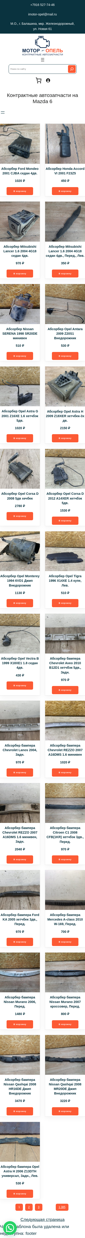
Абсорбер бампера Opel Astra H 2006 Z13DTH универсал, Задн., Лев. (20, 1172)
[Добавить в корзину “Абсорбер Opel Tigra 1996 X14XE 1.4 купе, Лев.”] (65, 603)
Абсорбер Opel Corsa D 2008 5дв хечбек (20, 496)
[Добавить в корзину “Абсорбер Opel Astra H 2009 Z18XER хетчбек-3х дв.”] (65, 438)
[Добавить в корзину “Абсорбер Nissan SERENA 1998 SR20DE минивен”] (20, 356)
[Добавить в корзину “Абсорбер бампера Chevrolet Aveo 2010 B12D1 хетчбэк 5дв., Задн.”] (65, 690)
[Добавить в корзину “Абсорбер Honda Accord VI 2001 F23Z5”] (65, 191)
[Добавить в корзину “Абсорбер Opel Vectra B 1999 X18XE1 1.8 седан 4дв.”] (20, 686)
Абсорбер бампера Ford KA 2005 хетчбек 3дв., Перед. (20, 920)
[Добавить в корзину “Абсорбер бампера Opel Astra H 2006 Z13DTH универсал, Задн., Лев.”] (20, 1195)
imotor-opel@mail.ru (42, 14)
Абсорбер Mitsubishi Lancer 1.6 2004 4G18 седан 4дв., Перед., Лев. (65, 251)
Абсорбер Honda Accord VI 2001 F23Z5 (65, 171)
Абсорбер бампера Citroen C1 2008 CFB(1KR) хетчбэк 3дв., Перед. (65, 835)
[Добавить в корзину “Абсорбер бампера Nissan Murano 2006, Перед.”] (20, 1025)
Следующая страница (42, 1220)
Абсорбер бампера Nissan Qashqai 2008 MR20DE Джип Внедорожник (65, 1087)
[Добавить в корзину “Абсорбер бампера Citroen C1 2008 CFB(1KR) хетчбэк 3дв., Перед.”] (65, 860)
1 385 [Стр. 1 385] (62, 1208)
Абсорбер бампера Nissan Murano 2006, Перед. (20, 1002)
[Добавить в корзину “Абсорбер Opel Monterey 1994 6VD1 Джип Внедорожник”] (20, 603)
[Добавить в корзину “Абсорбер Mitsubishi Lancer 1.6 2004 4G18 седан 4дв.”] (20, 274)
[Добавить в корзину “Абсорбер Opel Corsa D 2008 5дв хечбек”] (20, 517)
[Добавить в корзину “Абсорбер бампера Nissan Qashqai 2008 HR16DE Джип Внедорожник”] (20, 1112)
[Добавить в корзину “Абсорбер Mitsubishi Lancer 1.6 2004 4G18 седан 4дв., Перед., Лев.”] (65, 274)
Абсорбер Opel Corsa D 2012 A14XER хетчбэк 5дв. (65, 498)
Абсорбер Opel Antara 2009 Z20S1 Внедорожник (65, 333)
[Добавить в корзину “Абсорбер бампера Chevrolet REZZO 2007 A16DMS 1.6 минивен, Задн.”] (20, 860)
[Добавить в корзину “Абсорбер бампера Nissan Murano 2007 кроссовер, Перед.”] (65, 1025)
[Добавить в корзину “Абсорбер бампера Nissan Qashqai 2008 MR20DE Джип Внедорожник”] (65, 1112)
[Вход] (48, 80)
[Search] (72, 69)
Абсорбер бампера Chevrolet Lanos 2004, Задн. (20, 750)
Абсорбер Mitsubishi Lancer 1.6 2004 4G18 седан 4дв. (19, 251)
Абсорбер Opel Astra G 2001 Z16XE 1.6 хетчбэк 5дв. (20, 416)
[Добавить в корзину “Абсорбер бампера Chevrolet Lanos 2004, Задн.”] (20, 773)
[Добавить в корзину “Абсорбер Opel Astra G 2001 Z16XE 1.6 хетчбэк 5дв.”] (20, 438)
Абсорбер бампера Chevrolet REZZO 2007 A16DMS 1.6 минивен (65, 750)
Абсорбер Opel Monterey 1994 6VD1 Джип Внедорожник (19, 581)
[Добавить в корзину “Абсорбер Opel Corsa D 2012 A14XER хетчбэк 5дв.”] (65, 521)
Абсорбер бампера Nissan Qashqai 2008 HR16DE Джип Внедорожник (20, 1087)
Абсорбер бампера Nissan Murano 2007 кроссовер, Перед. (65, 1002)
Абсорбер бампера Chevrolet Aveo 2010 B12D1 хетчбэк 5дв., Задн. (65, 665)
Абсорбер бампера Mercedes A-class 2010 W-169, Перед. (65, 920)
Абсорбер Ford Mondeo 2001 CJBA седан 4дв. (20, 171)
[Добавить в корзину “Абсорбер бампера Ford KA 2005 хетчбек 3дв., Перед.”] (20, 942)
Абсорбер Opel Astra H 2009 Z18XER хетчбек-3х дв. (65, 416)
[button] (10, 1228)
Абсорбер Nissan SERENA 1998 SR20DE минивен (19, 333)
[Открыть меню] (42, 59)
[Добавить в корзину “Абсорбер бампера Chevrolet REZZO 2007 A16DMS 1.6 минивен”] (65, 773)
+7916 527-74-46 (42, 5)
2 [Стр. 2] (29, 1208)
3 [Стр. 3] (38, 1208)
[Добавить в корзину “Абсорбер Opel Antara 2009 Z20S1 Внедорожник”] (65, 356)
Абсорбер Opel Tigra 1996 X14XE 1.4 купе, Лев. (65, 581)
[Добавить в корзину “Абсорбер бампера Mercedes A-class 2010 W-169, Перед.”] (65, 942)
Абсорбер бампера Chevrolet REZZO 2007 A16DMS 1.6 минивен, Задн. (19, 835)
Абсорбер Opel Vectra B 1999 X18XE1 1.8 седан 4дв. (20, 663)
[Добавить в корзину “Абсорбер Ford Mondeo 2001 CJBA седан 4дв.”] (20, 191)
